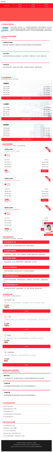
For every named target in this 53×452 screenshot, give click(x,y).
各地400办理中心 (30, 442)
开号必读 (46, 6)
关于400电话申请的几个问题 (9, 425)
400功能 (33, 4)
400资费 (33, 6)
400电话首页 (6, 5)
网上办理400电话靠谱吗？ (8, 416)
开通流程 (20, 6)
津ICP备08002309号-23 (35, 444)
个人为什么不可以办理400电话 (9, 430)
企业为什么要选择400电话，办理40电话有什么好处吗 (14, 435)
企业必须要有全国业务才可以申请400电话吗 (12, 414)
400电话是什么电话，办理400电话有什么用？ (12, 433)
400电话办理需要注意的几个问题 (9, 408)
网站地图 (34, 442)
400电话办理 (24, 442)
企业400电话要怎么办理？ (8, 411)
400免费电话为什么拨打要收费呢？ (10, 428)
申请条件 (46, 4)
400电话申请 (19, 442)
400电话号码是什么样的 (8, 406)
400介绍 (20, 4)
